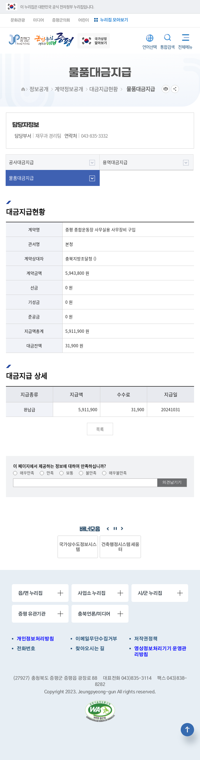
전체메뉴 (183, 36)
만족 (47, 472)
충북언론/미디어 (94, 613)
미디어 (38, 20)
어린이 (83, 20)
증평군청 (19, 40)
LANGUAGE (149, 38)
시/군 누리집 (150, 593)
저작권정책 (145, 639)
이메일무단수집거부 (96, 639)
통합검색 (167, 37)
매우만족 (23, 472)
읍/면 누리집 (30, 593)
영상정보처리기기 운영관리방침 (160, 651)
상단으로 (187, 729)
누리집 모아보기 (114, 20)
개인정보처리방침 (35, 639)
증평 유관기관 (31, 613)
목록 (100, 429)
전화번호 (26, 648)
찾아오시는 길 (89, 648)
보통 (66, 472)
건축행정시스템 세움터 (120, 546)
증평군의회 (61, 20)
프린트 (166, 89)
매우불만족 (114, 472)
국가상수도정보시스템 (77, 546)
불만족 (87, 472)
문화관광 (17, 20)
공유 (175, 89)
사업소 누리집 (91, 593)
